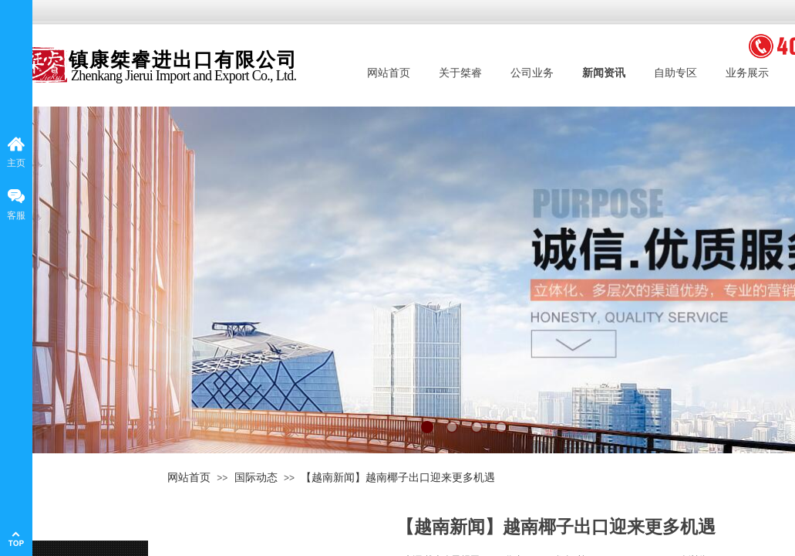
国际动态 (256, 477)
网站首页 (189, 477)
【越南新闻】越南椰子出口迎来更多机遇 (398, 477)
